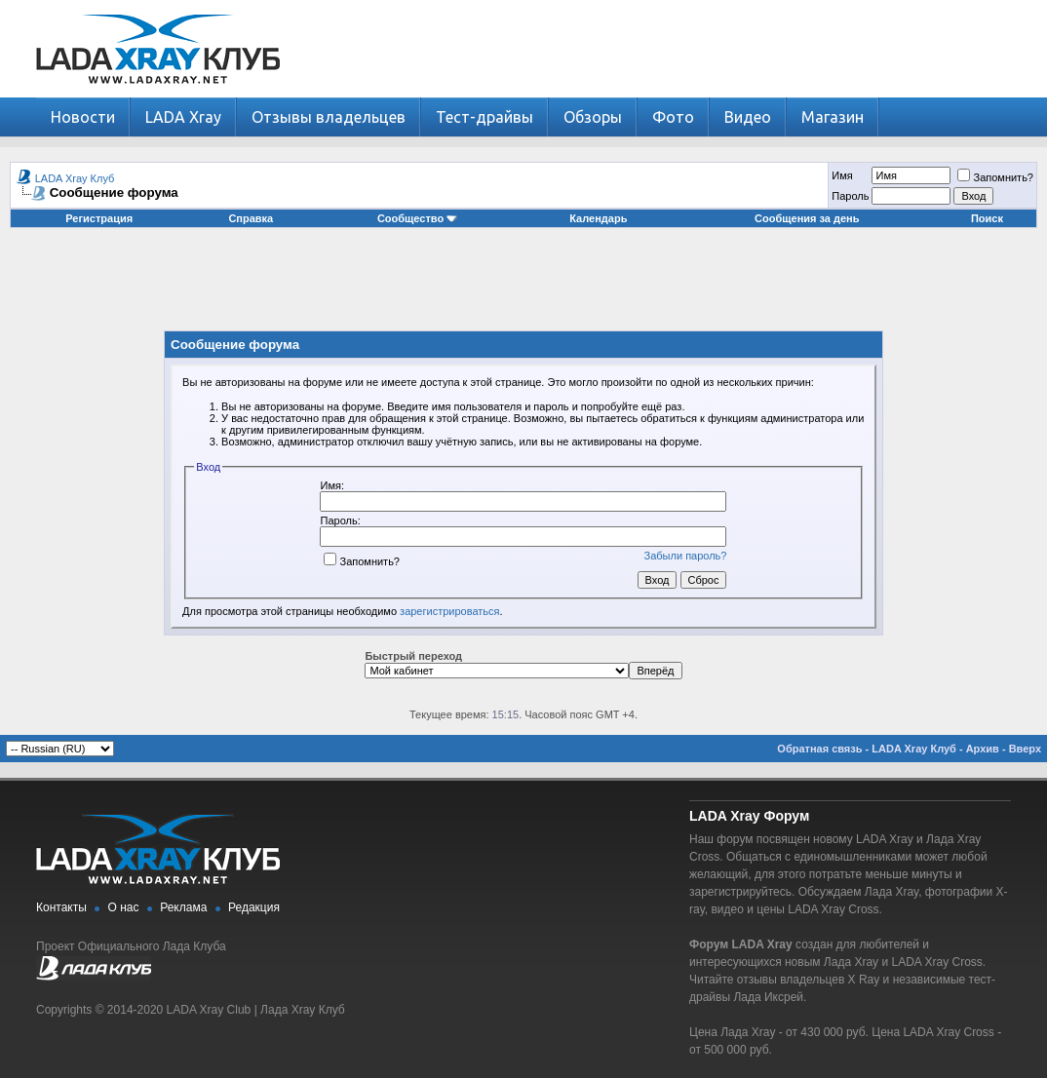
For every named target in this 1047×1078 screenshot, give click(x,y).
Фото (673, 117)
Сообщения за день (807, 218)
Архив (982, 748)
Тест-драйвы (484, 117)
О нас (123, 907)
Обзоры (592, 117)
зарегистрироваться (449, 611)
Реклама (183, 907)
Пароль (850, 196)
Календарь (598, 218)
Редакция (254, 907)
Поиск (987, 218)
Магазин (832, 117)
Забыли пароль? (685, 555)
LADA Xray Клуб (75, 178)
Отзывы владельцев (329, 117)
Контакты (61, 907)
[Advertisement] (523, 286)
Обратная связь (819, 748)
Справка (250, 218)
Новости (83, 117)
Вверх (1025, 748)
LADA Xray (183, 117)
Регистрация (99, 218)
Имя (842, 175)
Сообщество (417, 218)
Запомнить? (995, 177)
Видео (747, 117)
